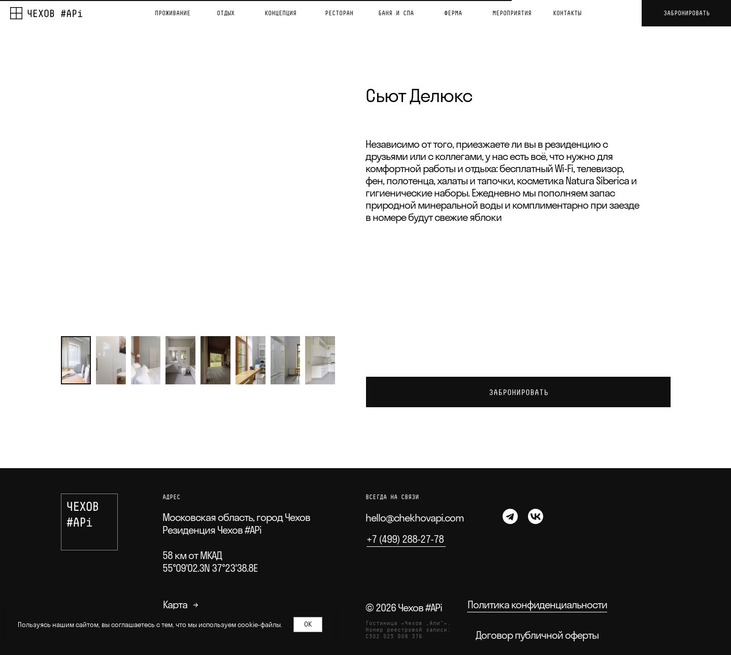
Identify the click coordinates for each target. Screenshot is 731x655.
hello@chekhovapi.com (415, 517)
